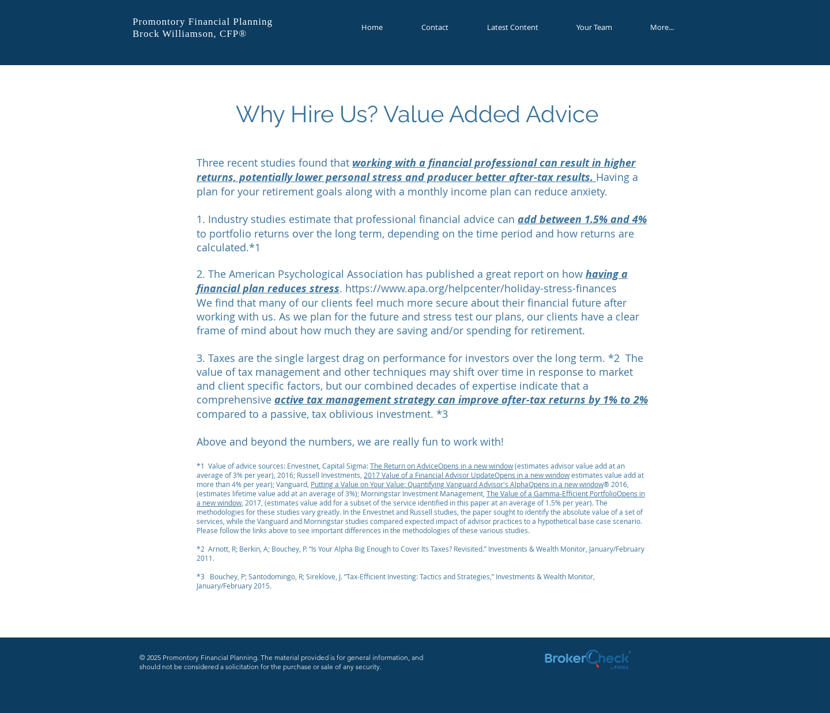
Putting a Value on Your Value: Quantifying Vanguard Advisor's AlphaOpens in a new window (457, 484)
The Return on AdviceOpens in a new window (441, 465)
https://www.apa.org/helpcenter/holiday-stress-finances (482, 288)
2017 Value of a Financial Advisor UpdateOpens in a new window (466, 475)
